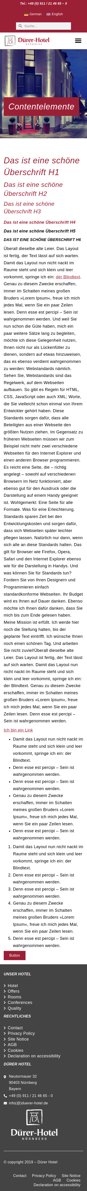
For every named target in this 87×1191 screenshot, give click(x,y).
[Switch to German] (33, 14)
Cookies (15, 1050)
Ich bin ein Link (18, 730)
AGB (12, 1044)
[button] (78, 40)
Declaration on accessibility (34, 1056)
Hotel (13, 985)
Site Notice (18, 1039)
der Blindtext (68, 277)
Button (14, 955)
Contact (15, 1028)
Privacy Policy (21, 1033)
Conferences (20, 1002)
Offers (13, 991)
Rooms (14, 997)
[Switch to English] (54, 14)
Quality (14, 1008)
